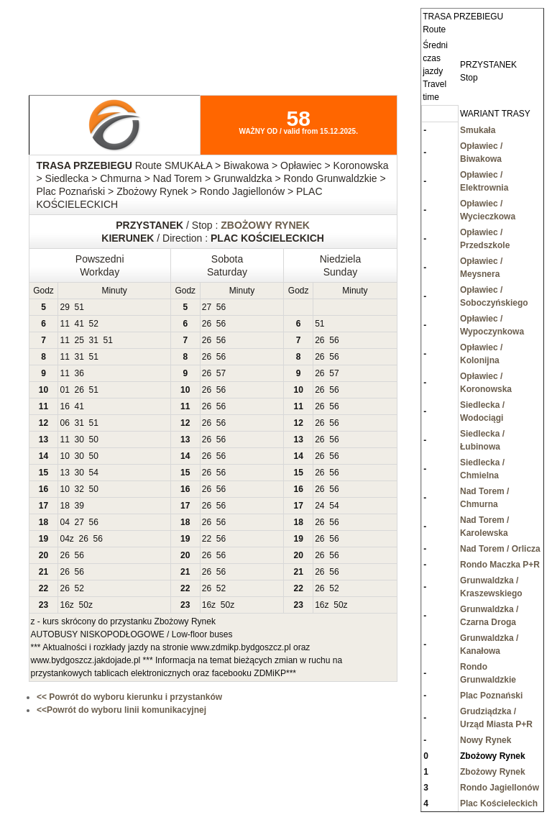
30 (79, 439)
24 (319, 506)
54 (93, 473)
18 (64, 506)
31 (93, 340)
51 (79, 307)
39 (79, 506)
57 (221, 373)
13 (64, 473)
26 (206, 324)
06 (64, 423)
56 (221, 307)
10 (64, 456)
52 (93, 324)
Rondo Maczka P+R (500, 565)
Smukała (477, 130)
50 (93, 439)
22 (206, 539)
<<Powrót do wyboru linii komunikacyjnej (121, 710)
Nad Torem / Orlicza (500, 549)
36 (79, 373)
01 (64, 390)
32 (79, 489)
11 (64, 324)
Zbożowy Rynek (492, 772)
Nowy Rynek (485, 740)
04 (64, 522)
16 (64, 406)
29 (64, 307)
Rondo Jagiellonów (499, 788)
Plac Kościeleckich (499, 803)
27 (206, 307)
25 (79, 340)
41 (79, 324)
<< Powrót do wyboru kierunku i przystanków (129, 697)
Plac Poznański (491, 696)
